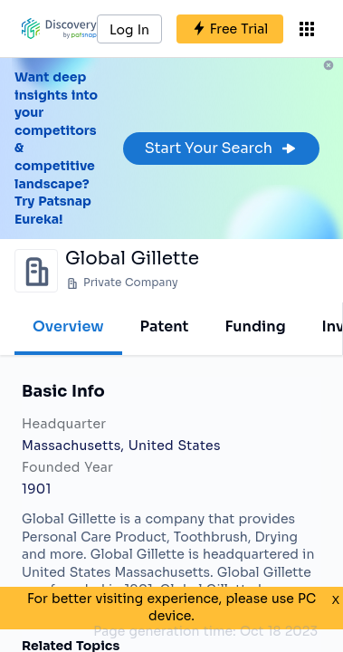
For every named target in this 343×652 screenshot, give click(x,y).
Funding (254, 326)
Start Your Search (221, 148)
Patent (164, 326)
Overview (68, 326)
